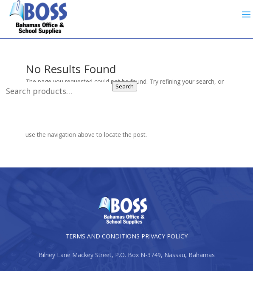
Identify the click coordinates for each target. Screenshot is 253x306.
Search (124, 86)
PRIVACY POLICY (164, 236)
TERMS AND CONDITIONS (102, 236)
